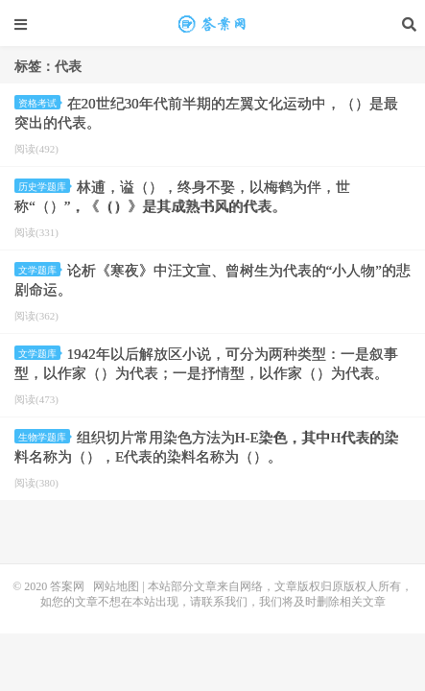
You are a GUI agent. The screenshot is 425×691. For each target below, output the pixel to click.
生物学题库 (44, 437)
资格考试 (39, 103)
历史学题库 (44, 186)
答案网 (67, 586)
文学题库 (39, 270)
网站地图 (116, 586)
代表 (213, 24)
